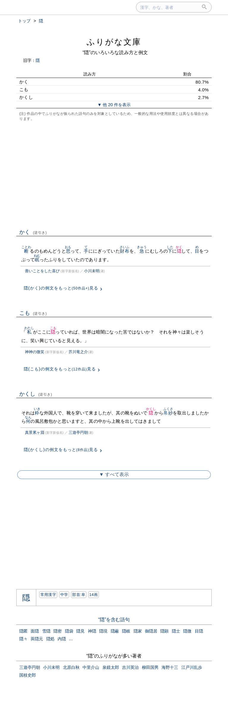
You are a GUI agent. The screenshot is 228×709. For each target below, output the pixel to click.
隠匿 (23, 631)
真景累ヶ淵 (34, 432)
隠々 (23, 638)
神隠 (92, 631)
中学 (64, 594)
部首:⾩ (78, 594)
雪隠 (46, 631)
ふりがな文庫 (114, 41)
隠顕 (164, 631)
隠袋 (69, 631)
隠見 (80, 631)
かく (33, 232)
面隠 (35, 631)
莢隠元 (37, 638)
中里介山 (91, 667)
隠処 (50, 638)
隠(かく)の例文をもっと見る (61, 288)
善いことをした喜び (42, 271)
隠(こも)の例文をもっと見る (60, 369)
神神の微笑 (34, 352)
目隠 (199, 631)
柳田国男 (150, 667)
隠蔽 (115, 631)
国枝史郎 (27, 675)
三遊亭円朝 (78, 432)
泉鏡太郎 (110, 667)
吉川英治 (130, 667)
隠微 (187, 631)
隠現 (103, 631)
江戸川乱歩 (191, 667)
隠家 (138, 631)
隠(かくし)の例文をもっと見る (61, 449)
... (71, 638)
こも (33, 313)
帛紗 (168, 412)
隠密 (57, 631)
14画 (93, 594)
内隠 (62, 638)
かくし (35, 394)
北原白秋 (71, 667)
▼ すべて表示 (114, 474)
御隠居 (151, 631)
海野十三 (170, 667)
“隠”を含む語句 (114, 619)
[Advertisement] (114, 174)
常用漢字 (48, 594)
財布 (124, 250)
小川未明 (91, 271)
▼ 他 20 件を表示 (114, 104)
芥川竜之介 (78, 352)
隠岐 (126, 631)
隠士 (176, 631)
